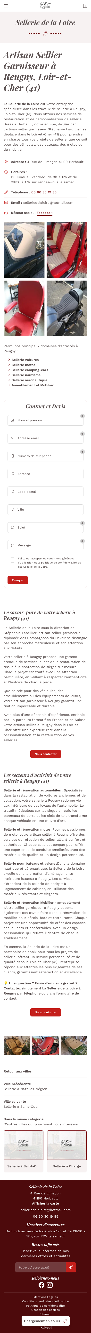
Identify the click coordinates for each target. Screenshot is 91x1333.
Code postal (23, 492)
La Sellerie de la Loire (21, 104)
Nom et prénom (26, 420)
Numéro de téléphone (30, 456)
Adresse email (24, 438)
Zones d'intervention (45, 1318)
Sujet (17, 527)
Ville (17, 510)
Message (20, 545)
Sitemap (45, 1314)
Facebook (44, 213)
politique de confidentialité (59, 562)
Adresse (20, 474)
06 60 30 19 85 (44, 192)
